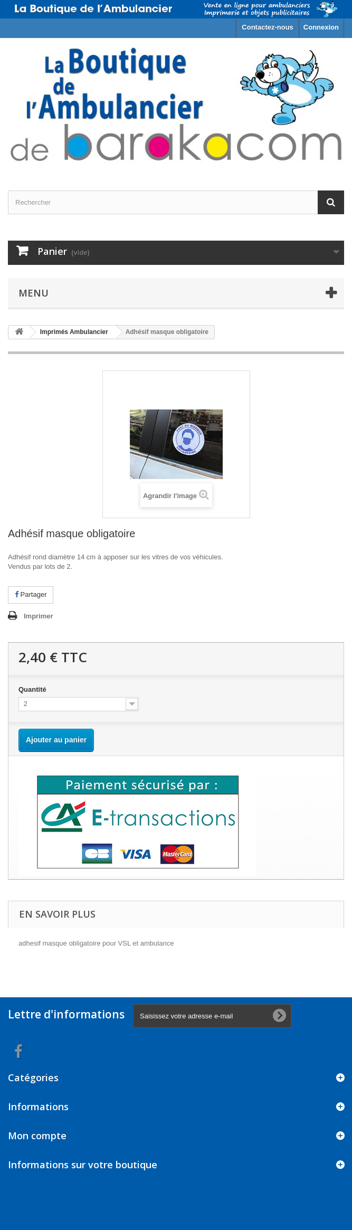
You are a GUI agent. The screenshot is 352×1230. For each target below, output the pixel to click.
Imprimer (38, 616)
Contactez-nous (267, 27)
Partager (30, 594)
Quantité (33, 689)
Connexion (321, 27)
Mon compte (37, 1135)
